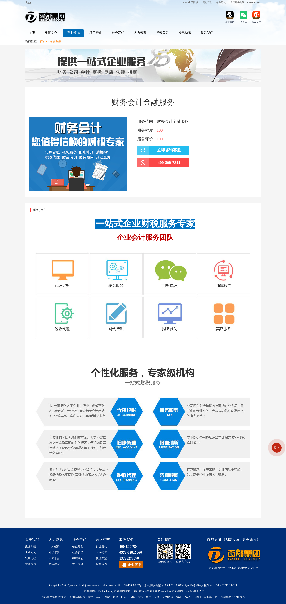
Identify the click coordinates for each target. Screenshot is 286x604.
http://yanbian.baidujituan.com (80, 585)
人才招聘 (54, 546)
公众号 (243, 22)
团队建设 (54, 564)
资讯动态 (184, 32)
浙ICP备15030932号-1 (131, 585)
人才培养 (54, 558)
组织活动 (77, 558)
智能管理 (207, 2)
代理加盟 (101, 558)
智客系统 (256, 22)
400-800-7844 (129, 547)
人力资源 (140, 32)
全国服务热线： (245, 2)
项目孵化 (95, 32)
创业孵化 (221, 2)
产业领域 (73, 32)
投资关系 (162, 32)
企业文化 (30, 552)
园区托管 (101, 552)
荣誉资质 (30, 564)
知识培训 (54, 552)
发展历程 (30, 558)
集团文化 (51, 32)
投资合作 (101, 564)
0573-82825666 (130, 552)
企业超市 (229, 22)
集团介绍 (30, 546)
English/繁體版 (190, 2)
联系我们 (207, 32)
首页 (32, 32)
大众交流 (77, 564)
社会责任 (118, 32)
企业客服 (135, 565)
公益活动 (77, 546)
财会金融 (55, 41)
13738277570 (129, 558)
